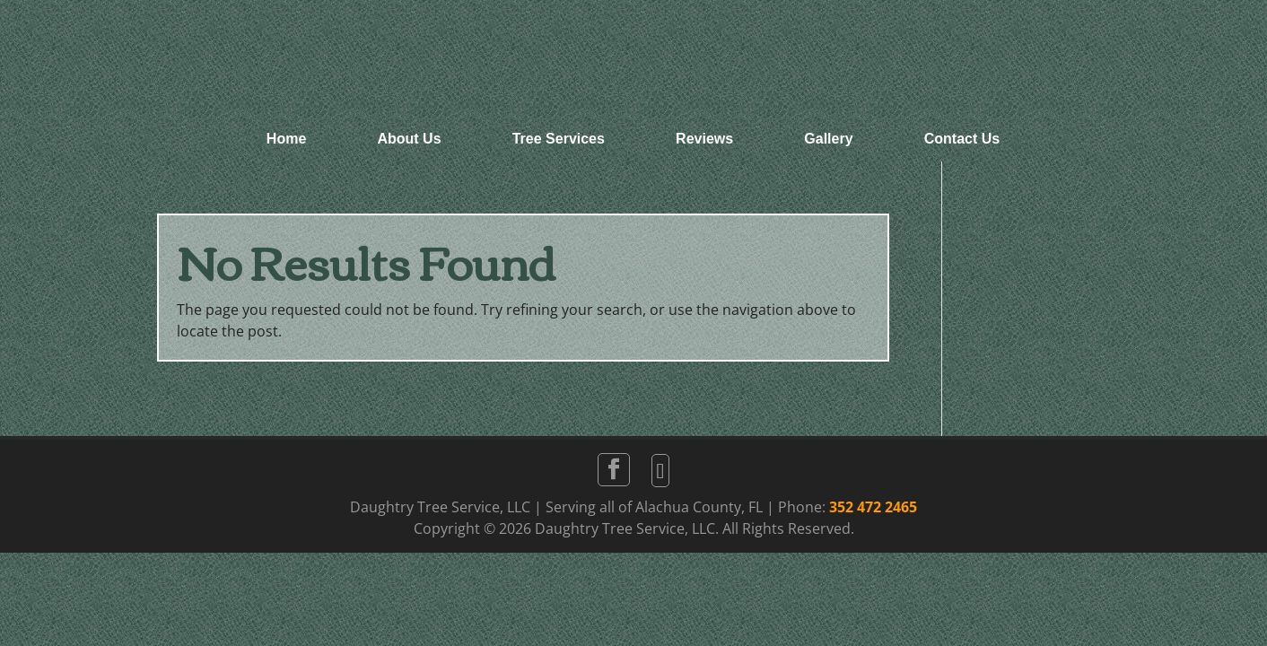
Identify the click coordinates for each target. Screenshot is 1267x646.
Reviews (704, 138)
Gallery (828, 138)
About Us (409, 138)
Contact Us (962, 138)
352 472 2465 (873, 507)
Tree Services (558, 138)
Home (286, 138)
